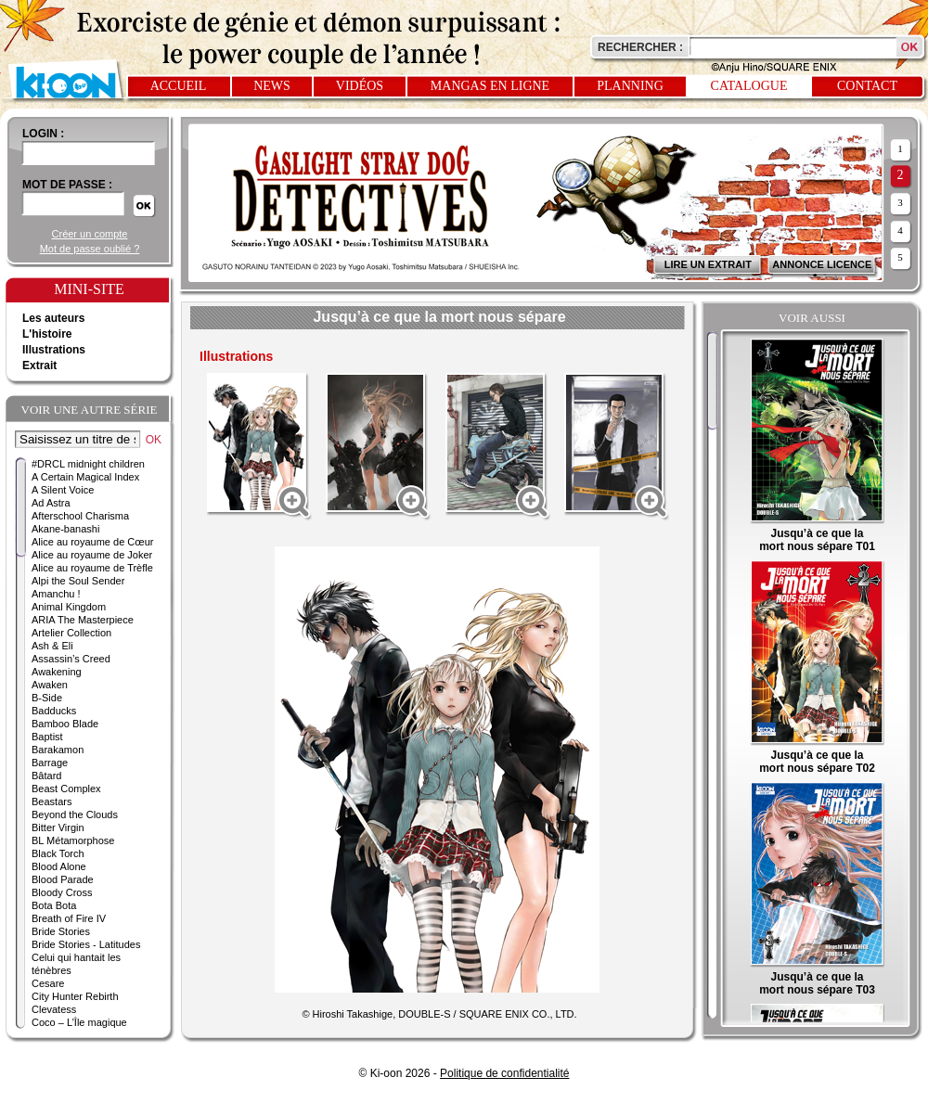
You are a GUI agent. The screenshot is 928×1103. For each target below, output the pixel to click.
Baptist (47, 736)
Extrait (39, 365)
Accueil (178, 86)
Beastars (51, 801)
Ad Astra (51, 502)
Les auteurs (53, 318)
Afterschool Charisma (80, 515)
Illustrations (53, 349)
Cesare (48, 983)
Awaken (50, 684)
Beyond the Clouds (75, 814)
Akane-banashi (65, 528)
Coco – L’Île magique (79, 1022)
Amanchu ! (56, 593)
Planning (630, 86)
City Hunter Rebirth (75, 996)
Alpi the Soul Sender (78, 580)
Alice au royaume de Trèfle (92, 567)
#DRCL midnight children (88, 463)
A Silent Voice (63, 489)
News (271, 86)
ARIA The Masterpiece (83, 619)
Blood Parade (63, 879)
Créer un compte (90, 233)
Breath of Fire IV (69, 918)
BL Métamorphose (73, 840)
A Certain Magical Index (85, 476)
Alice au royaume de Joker (92, 554)
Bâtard (46, 775)
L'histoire (47, 333)
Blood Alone (59, 866)
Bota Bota (54, 905)
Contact (867, 86)
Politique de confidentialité (504, 1073)
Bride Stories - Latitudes (86, 944)
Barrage (50, 762)
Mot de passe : (67, 184)
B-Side (47, 697)
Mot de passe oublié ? (90, 248)
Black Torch (58, 853)
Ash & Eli (52, 645)
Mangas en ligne (490, 86)
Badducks (54, 710)
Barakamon (58, 749)
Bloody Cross (62, 892)
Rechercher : (640, 47)
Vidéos (359, 86)
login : (43, 133)
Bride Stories (61, 931)
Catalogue (749, 86)
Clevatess (54, 1009)
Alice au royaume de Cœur (92, 541)
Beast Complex (66, 788)
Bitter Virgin (58, 827)
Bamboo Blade (65, 723)
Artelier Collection (71, 632)
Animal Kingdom (69, 606)
